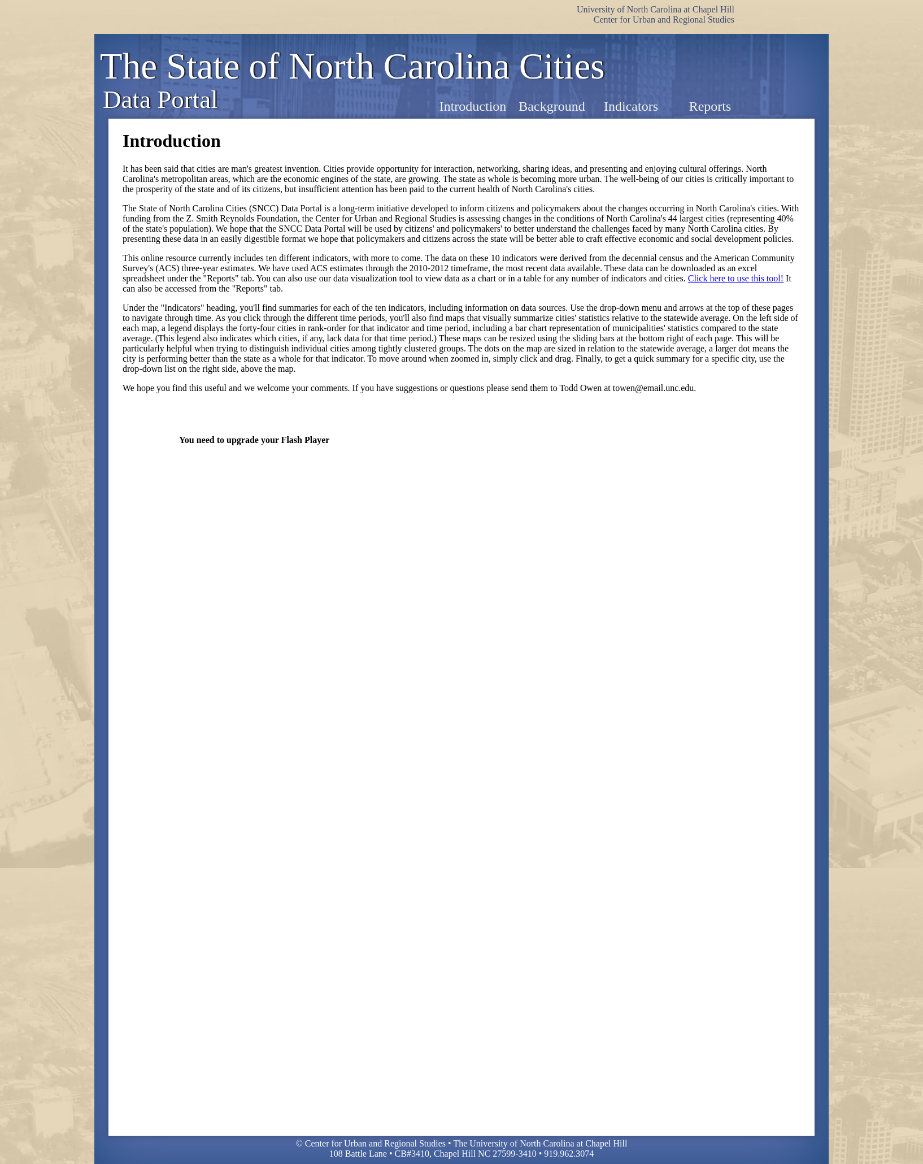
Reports (710, 106)
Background (552, 106)
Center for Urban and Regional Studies (664, 19)
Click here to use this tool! (735, 278)
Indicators (631, 106)
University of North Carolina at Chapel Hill (655, 9)
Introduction (473, 106)
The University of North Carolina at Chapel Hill (540, 1143)
